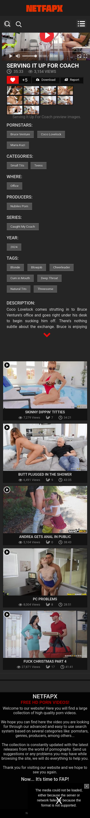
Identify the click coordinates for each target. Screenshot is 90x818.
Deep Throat (49, 278)
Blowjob (36, 267)
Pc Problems (45, 599)
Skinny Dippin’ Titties (45, 412)
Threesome (45, 289)
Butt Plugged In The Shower (45, 474)
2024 (14, 247)
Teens (38, 165)
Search (7, 24)
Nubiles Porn (19, 206)
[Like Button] (13, 80)
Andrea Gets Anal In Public (45, 537)
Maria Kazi (18, 145)
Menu (81, 23)
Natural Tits (19, 289)
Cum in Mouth (20, 278)
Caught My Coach (23, 226)
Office (15, 186)
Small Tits (17, 165)
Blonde (15, 267)
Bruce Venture (20, 134)
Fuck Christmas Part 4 (45, 661)
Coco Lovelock (51, 134)
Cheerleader (61, 267)
